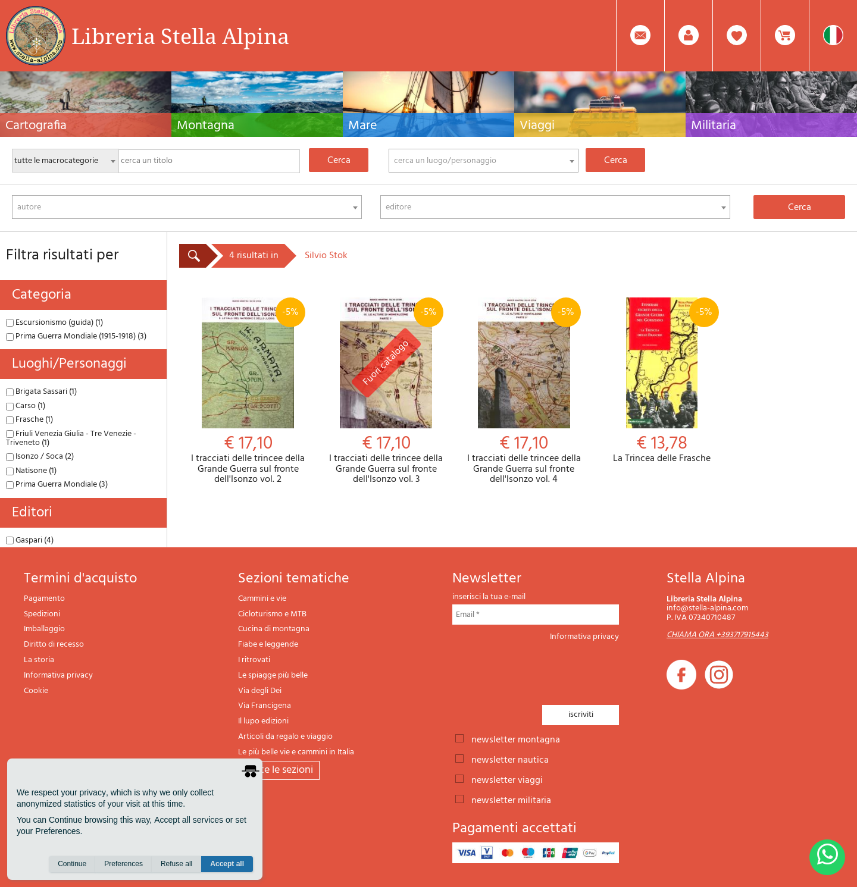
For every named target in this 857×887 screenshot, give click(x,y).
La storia (39, 660)
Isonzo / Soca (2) (40, 456)
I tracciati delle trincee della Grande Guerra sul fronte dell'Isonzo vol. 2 (248, 391)
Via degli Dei (260, 691)
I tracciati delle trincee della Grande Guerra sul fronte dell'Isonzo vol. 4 (524, 391)
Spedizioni (42, 614)
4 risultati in (254, 256)
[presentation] (542, 670)
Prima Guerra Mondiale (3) (57, 484)
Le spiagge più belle (273, 675)
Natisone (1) (31, 471)
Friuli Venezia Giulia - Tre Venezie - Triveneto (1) (71, 438)
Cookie (36, 691)
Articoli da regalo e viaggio (285, 737)
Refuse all (176, 864)
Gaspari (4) (30, 540)
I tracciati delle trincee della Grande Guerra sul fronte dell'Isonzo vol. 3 (386, 391)
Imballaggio (44, 629)
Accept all (227, 864)
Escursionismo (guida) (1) (54, 323)
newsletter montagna (515, 738)
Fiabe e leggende (268, 644)
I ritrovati (254, 660)
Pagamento (44, 599)
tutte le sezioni (279, 770)
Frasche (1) (29, 420)
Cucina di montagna (273, 629)
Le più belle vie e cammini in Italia (296, 752)
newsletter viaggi (507, 779)
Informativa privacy (58, 675)
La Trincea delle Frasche (662, 381)
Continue (72, 864)
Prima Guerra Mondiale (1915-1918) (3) (76, 336)
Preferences (123, 864)
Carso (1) (25, 406)
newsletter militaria (511, 799)
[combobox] (483, 161)
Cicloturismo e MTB (272, 614)
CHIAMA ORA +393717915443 (717, 635)
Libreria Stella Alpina (180, 35)
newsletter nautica (510, 759)
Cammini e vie (262, 599)
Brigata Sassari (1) (41, 392)
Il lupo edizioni (263, 721)
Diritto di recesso (54, 644)
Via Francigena (264, 706)
